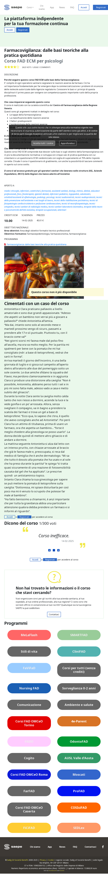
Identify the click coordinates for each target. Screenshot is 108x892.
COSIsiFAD (79, 807)
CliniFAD (78, 651)
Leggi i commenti (41, 67)
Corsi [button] (29, 7)
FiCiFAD (29, 828)
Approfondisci (68, 143)
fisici (19, 194)
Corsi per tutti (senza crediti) (78, 670)
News (62, 7)
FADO (29, 741)
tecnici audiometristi (65, 197)
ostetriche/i (35, 190)
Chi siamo (42, 7)
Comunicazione (29, 704)
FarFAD (29, 791)
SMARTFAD (79, 635)
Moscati (79, 774)
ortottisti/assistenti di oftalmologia (20, 197)
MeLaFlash (29, 635)
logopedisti (74, 194)
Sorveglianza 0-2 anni (79, 688)
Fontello (61, 870)
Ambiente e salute (79, 704)
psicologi (50, 197)
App (52, 7)
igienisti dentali (42, 194)
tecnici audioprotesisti (85, 197)
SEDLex (78, 828)
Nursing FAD (29, 688)
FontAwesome (53, 870)
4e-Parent (79, 721)
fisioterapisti (28, 194)
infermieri (24, 190)
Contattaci (54, 614)
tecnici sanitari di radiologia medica (31, 206)
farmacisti (46, 190)
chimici (79, 190)
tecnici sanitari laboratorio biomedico (65, 206)
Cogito (29, 758)
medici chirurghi (11, 190)
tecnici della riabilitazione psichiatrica (71, 200)
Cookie (51, 860)
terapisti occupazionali (46, 209)
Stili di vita (29, 651)
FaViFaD (29, 668)
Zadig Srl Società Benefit (17, 860)
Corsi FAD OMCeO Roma (29, 774)
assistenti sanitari (60, 190)
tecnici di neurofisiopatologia (75, 203)
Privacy (43, 860)
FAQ (72, 7)
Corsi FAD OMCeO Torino (29, 723)
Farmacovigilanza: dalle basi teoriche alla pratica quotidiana (35, 244)
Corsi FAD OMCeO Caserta (29, 809)
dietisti (87, 190)
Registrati (23, 29)
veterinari (61, 209)
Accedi (84, 7)
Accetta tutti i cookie (43, 143)
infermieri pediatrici (59, 194)
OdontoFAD (79, 741)
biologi (72, 190)
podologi (41, 197)
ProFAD (79, 791)
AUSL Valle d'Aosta (78, 758)
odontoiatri (85, 194)
